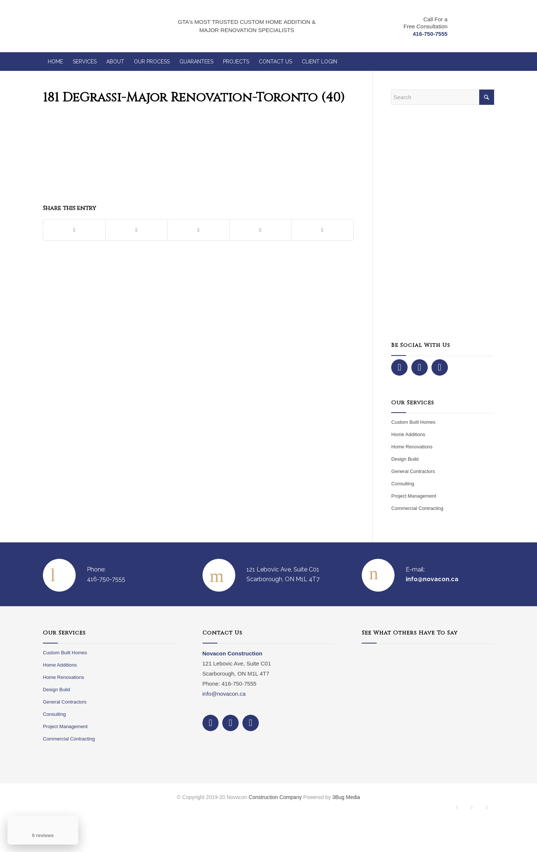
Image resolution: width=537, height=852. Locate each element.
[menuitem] (55, 61)
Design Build (404, 459)
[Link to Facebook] (456, 809)
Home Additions (408, 434)
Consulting (402, 483)
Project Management (413, 496)
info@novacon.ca (224, 693)
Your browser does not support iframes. (428, 703)
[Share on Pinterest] (198, 230)
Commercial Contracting (417, 508)
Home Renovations (412, 447)
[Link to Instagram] (471, 809)
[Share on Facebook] (74, 230)
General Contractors (413, 471)
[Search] (442, 97)
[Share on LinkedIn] (260, 230)
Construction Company (275, 797)
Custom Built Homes (413, 422)
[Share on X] (136, 230)
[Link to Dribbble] (486, 809)
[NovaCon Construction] (89, 26)
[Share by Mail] (322, 230)
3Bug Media (346, 797)
